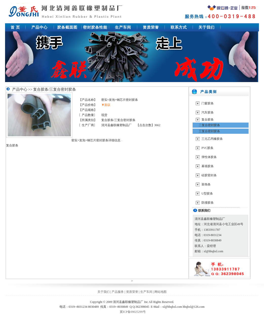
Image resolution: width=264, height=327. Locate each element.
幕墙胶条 (207, 166)
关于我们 (103, 292)
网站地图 (160, 292)
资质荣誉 (132, 292)
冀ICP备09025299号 (133, 312)
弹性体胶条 (209, 157)
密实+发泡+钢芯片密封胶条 (119, 100)
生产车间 (146, 292)
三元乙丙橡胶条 (212, 139)
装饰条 (206, 184)
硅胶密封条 (209, 175)
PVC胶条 (207, 148)
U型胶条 (207, 193)
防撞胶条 (207, 202)
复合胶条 (207, 119)
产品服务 (118, 292)
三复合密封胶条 (209, 131)
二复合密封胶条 (209, 125)
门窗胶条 (207, 103)
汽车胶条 (207, 112)
